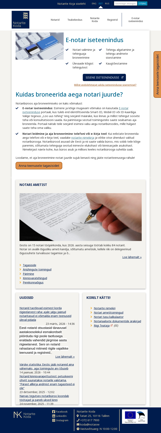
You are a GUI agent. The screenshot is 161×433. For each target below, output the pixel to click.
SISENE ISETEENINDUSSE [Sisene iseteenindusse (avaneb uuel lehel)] (102, 77)
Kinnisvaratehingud (35, 278)
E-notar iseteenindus (135, 20)
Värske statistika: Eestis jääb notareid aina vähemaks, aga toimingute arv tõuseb (47, 366)
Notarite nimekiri (104, 308)
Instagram (60, 420)
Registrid (112, 19)
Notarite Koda (95, 20)
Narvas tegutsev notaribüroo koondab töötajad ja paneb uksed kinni (44, 398)
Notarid (55, 19)
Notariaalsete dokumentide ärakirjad (117, 321)
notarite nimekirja (82, 137)
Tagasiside (29, 265)
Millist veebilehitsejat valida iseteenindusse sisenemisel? (105, 85)
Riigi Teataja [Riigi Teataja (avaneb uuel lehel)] (102, 325)
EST (101, 3)
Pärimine (28, 274)
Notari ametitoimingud (108, 312)
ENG (94, 3)
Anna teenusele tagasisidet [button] (39, 165)
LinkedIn (59, 415)
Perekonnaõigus (33, 282)
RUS (107, 3)
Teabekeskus (74, 19)
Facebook (60, 411)
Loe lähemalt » (132, 257)
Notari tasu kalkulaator (109, 317)
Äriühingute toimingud (37, 269)
